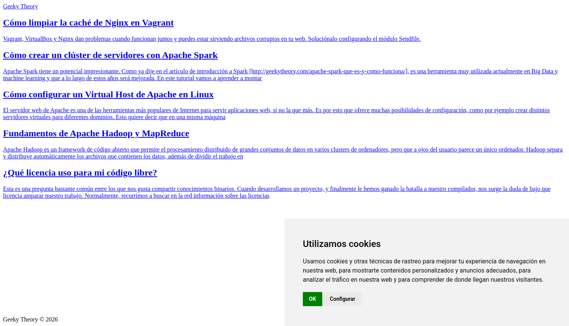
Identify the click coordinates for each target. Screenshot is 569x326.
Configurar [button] (343, 299)
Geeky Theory (20, 6)
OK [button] (312, 299)
